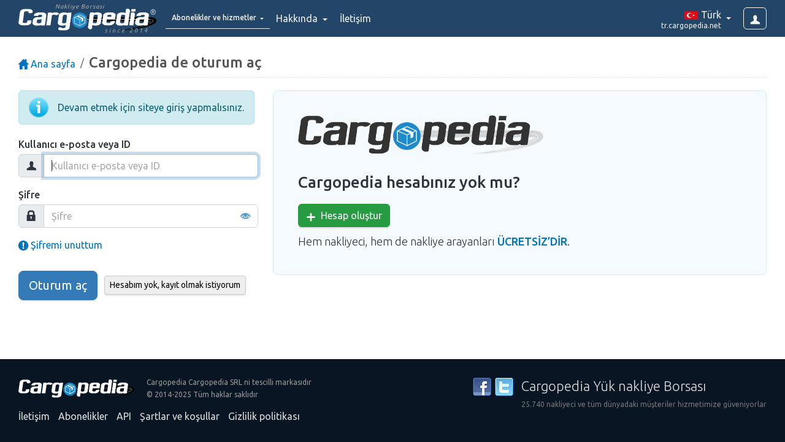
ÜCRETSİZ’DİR (532, 241)
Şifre (29, 194)
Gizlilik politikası (264, 416)
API (124, 416)
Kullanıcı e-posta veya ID (74, 144)
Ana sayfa (46, 63)
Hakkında (329, 18)
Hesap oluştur (344, 216)
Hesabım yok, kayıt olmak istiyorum (175, 285)
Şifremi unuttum (60, 244)
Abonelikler (83, 416)
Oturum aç (58, 285)
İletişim (386, 18)
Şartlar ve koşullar (180, 416)
